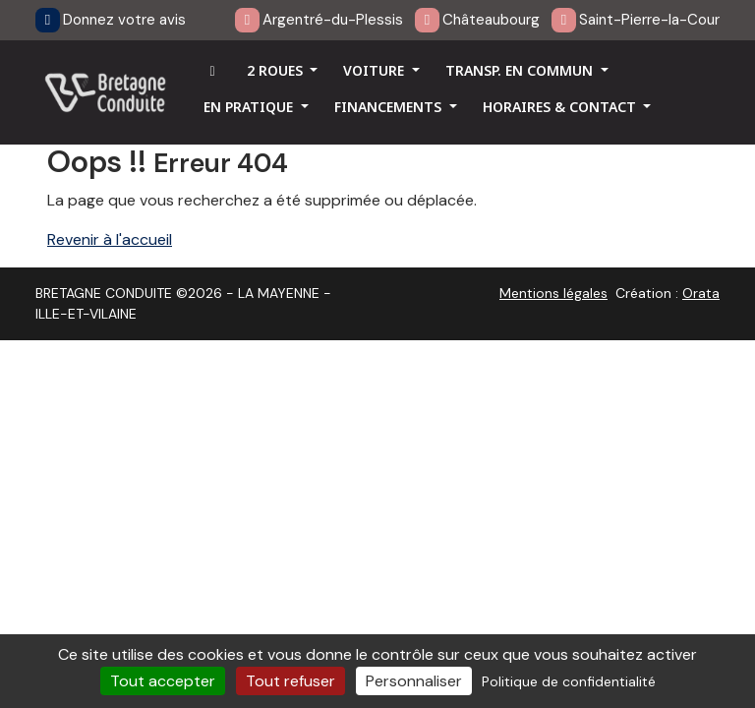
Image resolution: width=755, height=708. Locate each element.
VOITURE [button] (375, 70)
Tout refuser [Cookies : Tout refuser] (290, 681)
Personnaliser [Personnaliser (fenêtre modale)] (414, 681)
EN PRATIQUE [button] (250, 106)
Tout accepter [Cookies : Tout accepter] (162, 681)
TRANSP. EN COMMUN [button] (521, 70)
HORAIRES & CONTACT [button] (561, 106)
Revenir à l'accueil (109, 239)
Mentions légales (553, 293)
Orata (701, 293)
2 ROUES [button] (277, 70)
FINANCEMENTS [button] (389, 106)
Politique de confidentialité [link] (569, 681)
